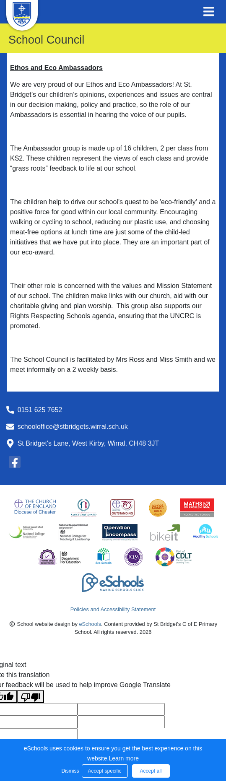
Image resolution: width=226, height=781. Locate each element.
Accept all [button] (150, 771)
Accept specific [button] (104, 771)
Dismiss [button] (70, 771)
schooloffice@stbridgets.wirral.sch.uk (73, 426)
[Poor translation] (30, 696)
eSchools (90, 624)
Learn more (124, 758)
